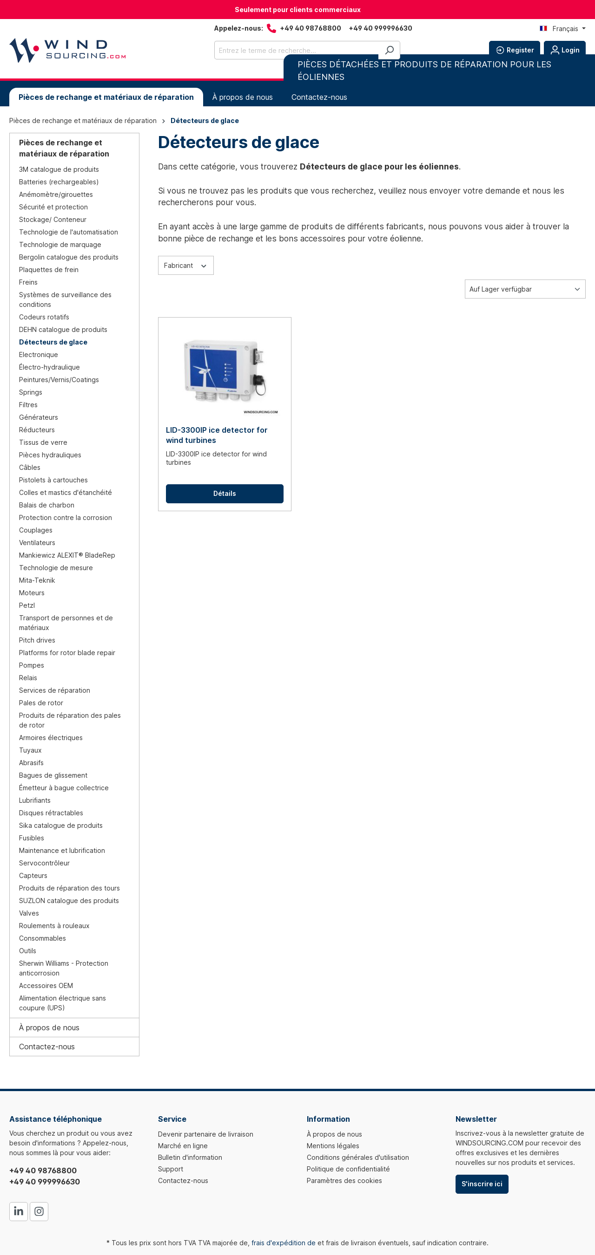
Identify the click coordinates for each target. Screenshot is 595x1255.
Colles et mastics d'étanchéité (65, 492)
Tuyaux (30, 750)
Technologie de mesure (56, 568)
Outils (27, 951)
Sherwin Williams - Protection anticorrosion (63, 968)
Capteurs (33, 875)
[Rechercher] (389, 50)
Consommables (42, 938)
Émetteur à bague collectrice (64, 788)
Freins (28, 282)
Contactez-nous (47, 1046)
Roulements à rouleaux (54, 926)
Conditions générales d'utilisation (358, 1157)
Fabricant (186, 264)
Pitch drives (37, 640)
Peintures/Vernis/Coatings (59, 380)
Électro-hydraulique (49, 367)
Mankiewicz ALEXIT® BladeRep (67, 555)
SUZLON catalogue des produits (69, 900)
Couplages (36, 530)
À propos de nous (49, 1027)
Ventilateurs (37, 542)
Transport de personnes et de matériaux (66, 622)
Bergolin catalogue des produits (69, 257)
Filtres (28, 405)
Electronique (38, 354)
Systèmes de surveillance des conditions (65, 299)
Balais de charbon (46, 505)
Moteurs (32, 593)
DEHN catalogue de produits (63, 329)
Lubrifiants (35, 800)
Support (170, 1169)
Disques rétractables (51, 813)
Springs (30, 392)
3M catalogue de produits (59, 169)
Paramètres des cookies (344, 1180)
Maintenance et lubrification (62, 850)
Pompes (31, 665)
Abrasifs (31, 763)
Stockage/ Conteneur (52, 219)
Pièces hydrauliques (50, 455)
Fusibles (31, 838)
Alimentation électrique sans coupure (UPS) (62, 1003)
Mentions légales (333, 1146)
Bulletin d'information (190, 1157)
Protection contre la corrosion (65, 517)
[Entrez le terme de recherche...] (296, 50)
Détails (224, 493)
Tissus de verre (43, 442)
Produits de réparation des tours (69, 888)
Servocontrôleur (44, 863)
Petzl (27, 605)
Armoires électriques (51, 737)
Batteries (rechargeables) (59, 182)
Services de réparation (54, 690)
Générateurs (38, 417)
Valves (29, 913)
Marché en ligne (183, 1146)
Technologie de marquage (60, 244)
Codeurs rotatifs (44, 317)
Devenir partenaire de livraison (205, 1134)
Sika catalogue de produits (61, 825)
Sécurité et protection (53, 207)
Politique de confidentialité (348, 1169)
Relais (28, 678)
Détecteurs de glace (53, 342)
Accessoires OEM (46, 985)
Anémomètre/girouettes (56, 194)
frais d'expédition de (283, 1243)
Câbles (29, 467)
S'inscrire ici (482, 1184)
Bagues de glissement (53, 775)
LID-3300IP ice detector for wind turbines (217, 435)
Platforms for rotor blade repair (67, 653)
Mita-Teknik (37, 580)
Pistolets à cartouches (53, 480)
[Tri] (525, 289)
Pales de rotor (41, 703)
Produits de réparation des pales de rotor (70, 720)
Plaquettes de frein (49, 269)
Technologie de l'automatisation (68, 232)
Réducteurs (37, 430)
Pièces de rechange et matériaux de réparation (64, 148)
